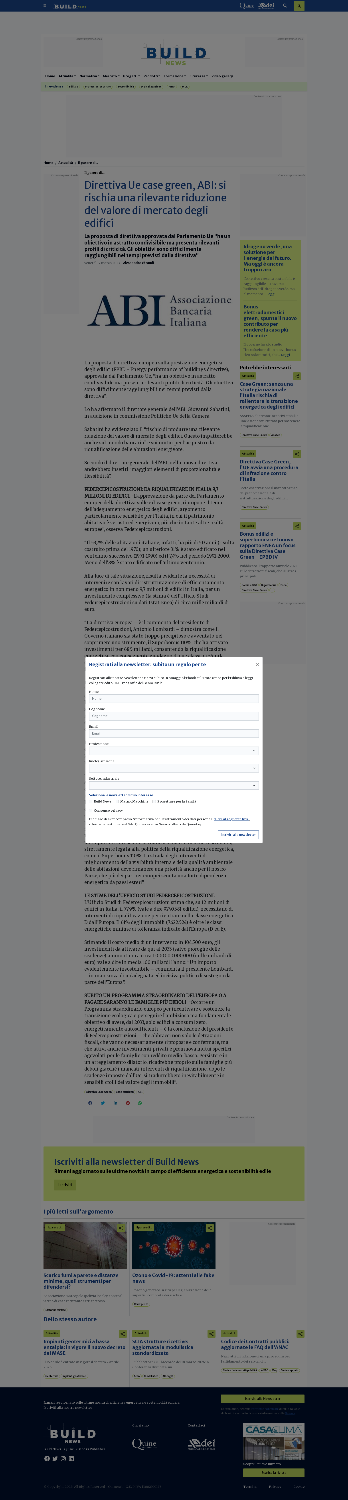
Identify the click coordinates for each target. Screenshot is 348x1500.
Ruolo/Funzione (101, 761)
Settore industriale (104, 779)
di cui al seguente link (231, 819)
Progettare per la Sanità (176, 801)
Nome (94, 692)
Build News (102, 801)
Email (93, 727)
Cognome (97, 709)
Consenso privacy (108, 811)
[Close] (257, 664)
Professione (99, 744)
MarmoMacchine (134, 801)
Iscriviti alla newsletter (238, 835)
